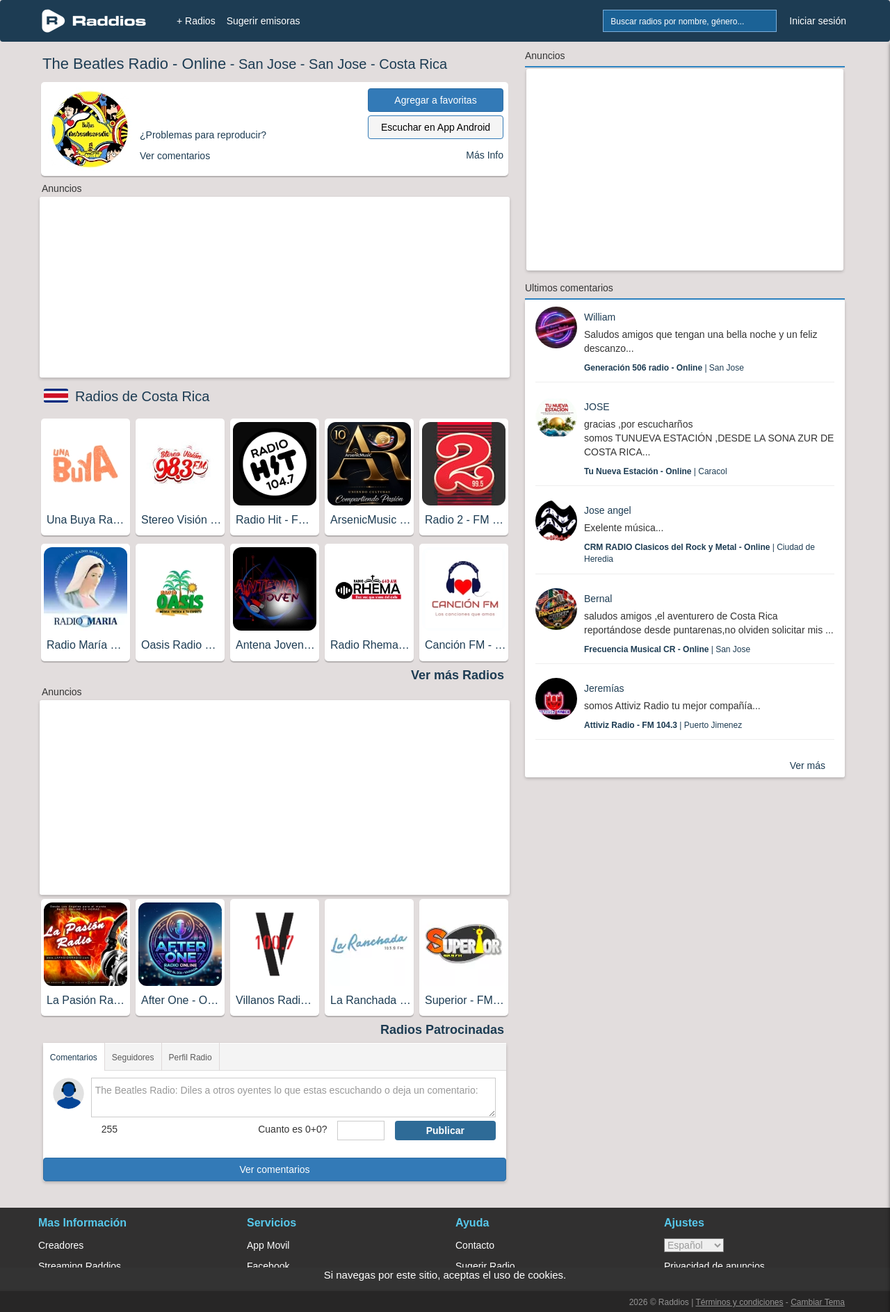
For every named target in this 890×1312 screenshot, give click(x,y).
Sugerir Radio (485, 1266)
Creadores (60, 1245)
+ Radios (196, 20)
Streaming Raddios (79, 1266)
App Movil (268, 1245)
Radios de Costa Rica (142, 396)
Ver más (807, 765)
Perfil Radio (190, 1057)
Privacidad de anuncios (714, 1266)
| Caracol (655, 471)
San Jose (267, 64)
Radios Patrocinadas (442, 1030)
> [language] (694, 1245)
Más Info (484, 155)
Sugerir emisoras (263, 20)
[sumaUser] (360, 1130)
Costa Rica (413, 64)
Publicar (445, 1130)
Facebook (268, 1266)
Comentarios (73, 1057)
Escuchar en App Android (435, 127)
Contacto (474, 1245)
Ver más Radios (457, 675)
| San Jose (664, 368)
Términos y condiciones (739, 1302)
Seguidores (133, 1057)
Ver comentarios (274, 1169)
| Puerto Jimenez (663, 725)
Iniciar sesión (817, 20)
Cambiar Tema (818, 1302)
